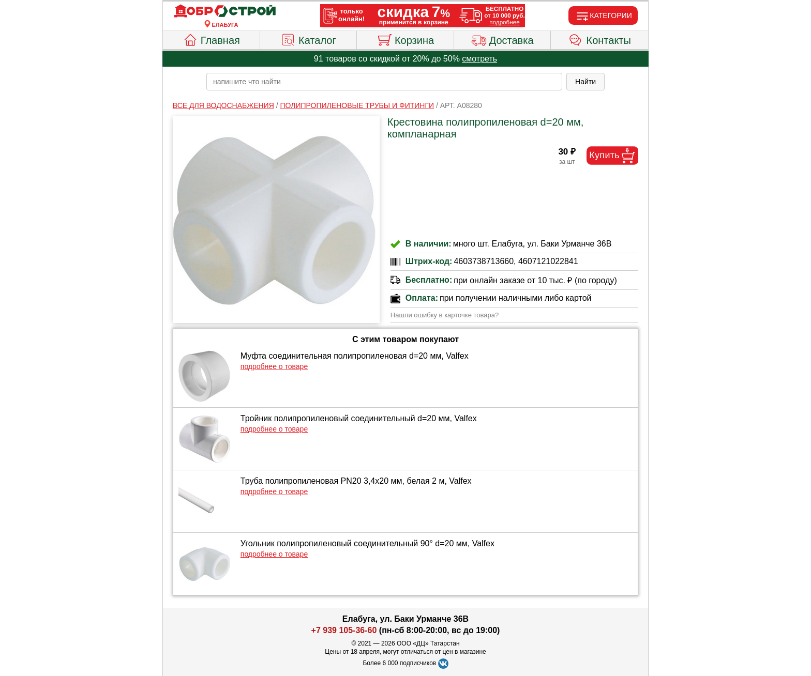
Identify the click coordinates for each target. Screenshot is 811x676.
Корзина (405, 39)
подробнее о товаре (274, 366)
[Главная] (225, 11)
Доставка (502, 39)
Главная (211, 39)
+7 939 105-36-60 (344, 630)
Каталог (308, 39)
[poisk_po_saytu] (384, 81)
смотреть (479, 58)
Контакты (599, 39)
